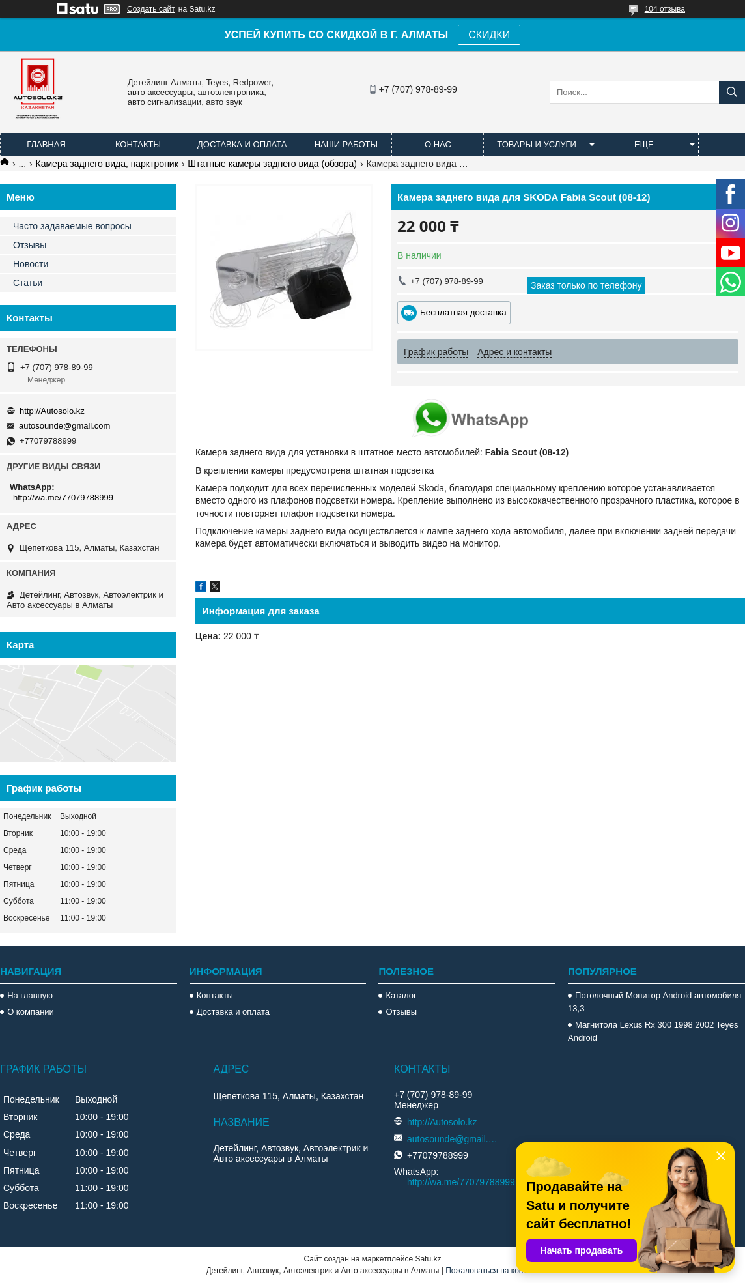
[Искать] (732, 92)
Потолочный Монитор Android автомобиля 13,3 (654, 1001)
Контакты (138, 144)
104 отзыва (665, 9)
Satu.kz (428, 1258)
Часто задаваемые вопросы (72, 226)
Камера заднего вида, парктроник (107, 163)
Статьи (27, 283)
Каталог (401, 995)
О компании (30, 1011)
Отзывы (29, 245)
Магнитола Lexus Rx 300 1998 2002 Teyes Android (653, 1031)
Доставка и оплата (242, 144)
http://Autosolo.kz (52, 411)
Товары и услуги (536, 144)
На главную (30, 995)
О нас (438, 144)
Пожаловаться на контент (492, 1270)
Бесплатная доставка (463, 312)
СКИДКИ (489, 34)
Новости (30, 264)
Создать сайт (151, 9)
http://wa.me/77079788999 (63, 497)
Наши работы (346, 144)
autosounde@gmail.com (64, 426)
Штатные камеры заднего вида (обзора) (272, 163)
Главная (46, 144)
